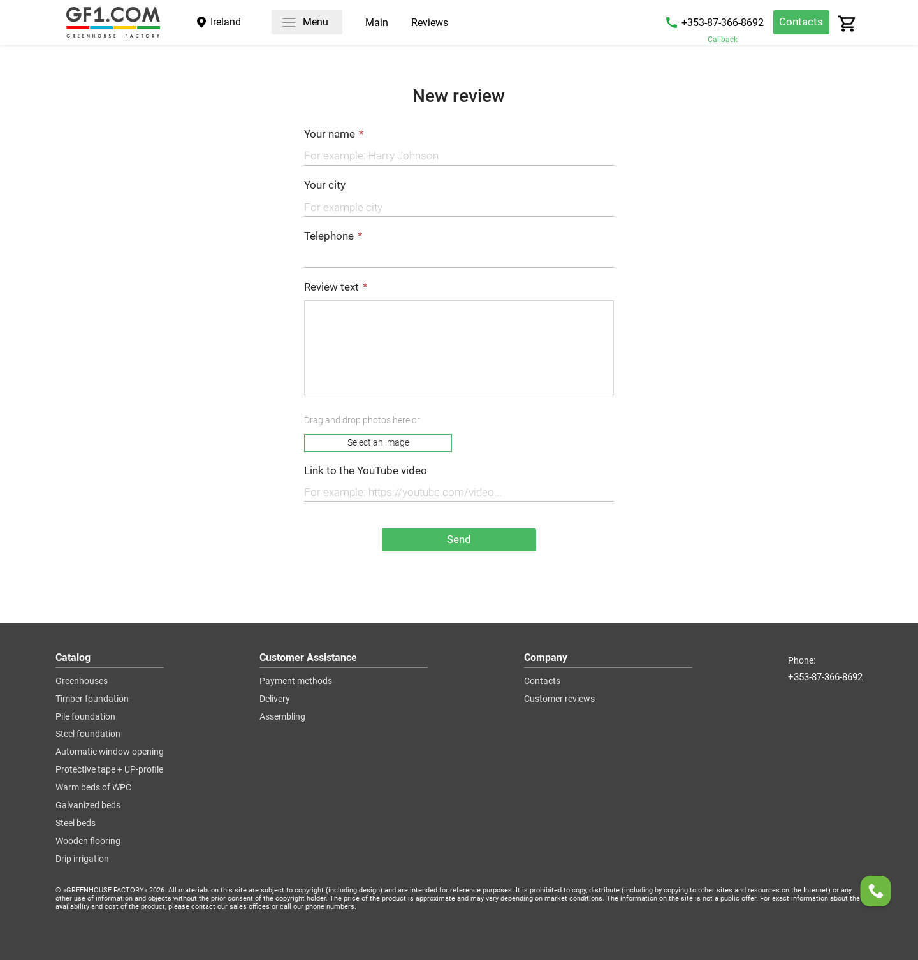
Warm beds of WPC (93, 787)
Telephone (329, 236)
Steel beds (75, 823)
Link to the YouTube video (365, 471)
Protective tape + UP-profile (109, 770)
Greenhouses (81, 681)
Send (459, 539)
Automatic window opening (109, 752)
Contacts (801, 21)
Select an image (378, 442)
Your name (329, 134)
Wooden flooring (87, 841)
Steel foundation (87, 734)
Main (376, 23)
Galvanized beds (87, 805)
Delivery (274, 699)
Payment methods (295, 681)
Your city (325, 185)
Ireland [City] (225, 22)
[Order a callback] (876, 894)
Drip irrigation (82, 859)
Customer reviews (559, 699)
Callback (723, 39)
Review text (331, 287)
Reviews (429, 23)
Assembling (282, 717)
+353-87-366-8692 (722, 23)
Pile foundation (85, 717)
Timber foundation (92, 699)
